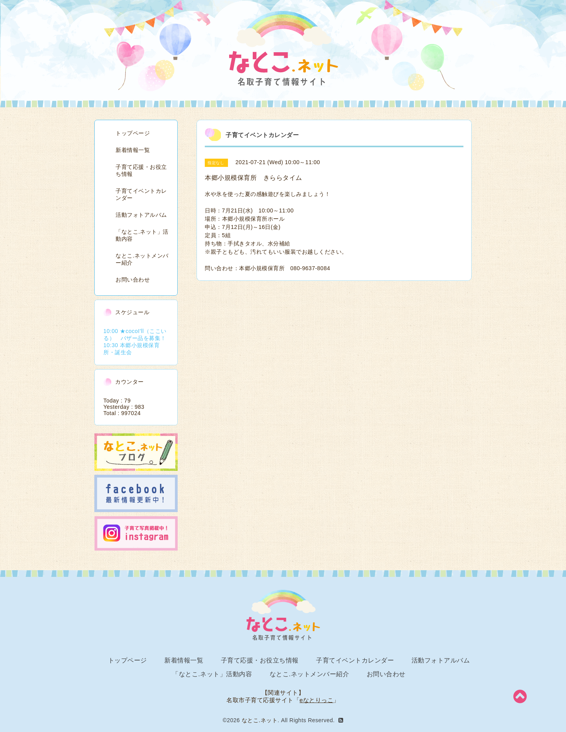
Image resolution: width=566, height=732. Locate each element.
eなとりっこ (316, 700)
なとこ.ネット (259, 720)
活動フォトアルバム (141, 215)
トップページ (133, 133)
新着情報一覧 (133, 150)
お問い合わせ (133, 279)
